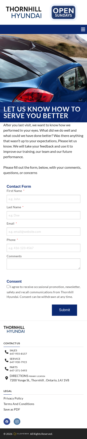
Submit (64, 310)
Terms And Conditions (19, 404)
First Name (15, 191)
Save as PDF (12, 409)
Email (11, 223)
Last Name (14, 207)
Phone (11, 240)
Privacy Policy (13, 398)
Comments (14, 256)
